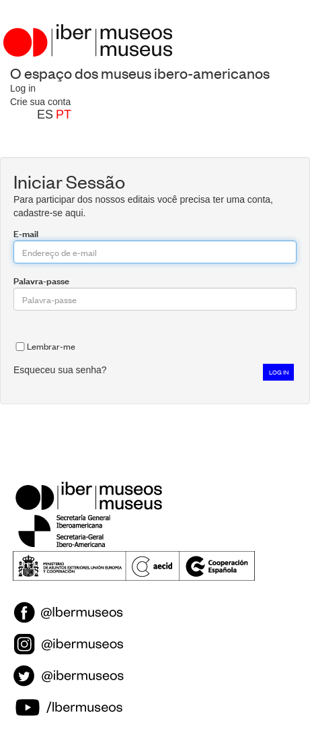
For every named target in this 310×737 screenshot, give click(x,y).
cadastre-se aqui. (49, 212)
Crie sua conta (40, 101)
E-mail (25, 233)
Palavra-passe (41, 280)
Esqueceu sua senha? (60, 369)
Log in (23, 88)
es (45, 114)
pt (63, 114)
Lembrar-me (44, 346)
